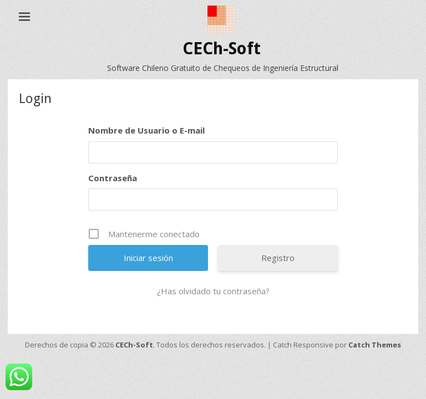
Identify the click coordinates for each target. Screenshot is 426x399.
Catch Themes (374, 345)
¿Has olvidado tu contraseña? (213, 290)
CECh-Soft (221, 48)
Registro (278, 257)
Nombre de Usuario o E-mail (146, 130)
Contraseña (112, 177)
